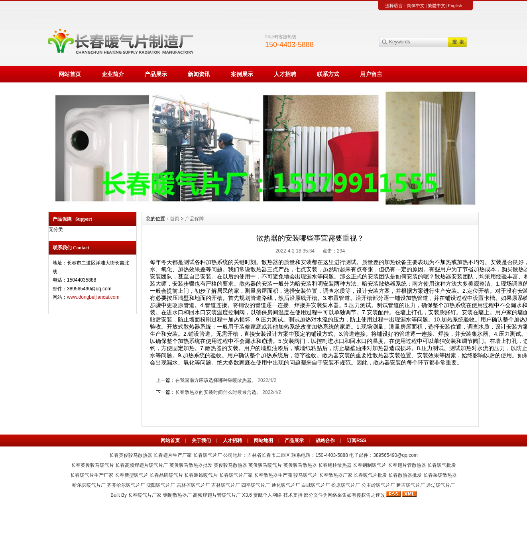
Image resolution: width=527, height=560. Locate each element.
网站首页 (70, 74)
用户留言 (371, 74)
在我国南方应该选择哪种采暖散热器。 (215, 380)
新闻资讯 (199, 74)
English (455, 5)
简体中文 (416, 5)
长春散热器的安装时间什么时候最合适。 (218, 392)
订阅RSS (356, 440)
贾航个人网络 (267, 495)
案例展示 (242, 74)
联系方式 (328, 74)
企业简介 (113, 74)
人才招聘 (285, 74)
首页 (174, 218)
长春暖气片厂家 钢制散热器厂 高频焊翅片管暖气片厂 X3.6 (190, 495)
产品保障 (194, 218)
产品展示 (156, 74)
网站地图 (263, 440)
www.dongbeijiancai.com (93, 297)
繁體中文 (436, 5)
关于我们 (201, 440)
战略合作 (325, 440)
